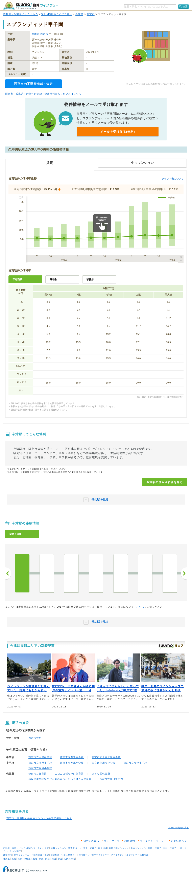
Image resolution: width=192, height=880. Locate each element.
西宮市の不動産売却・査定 (33, 83)
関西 (47, 859)
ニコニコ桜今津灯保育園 (69, 773)
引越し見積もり (69, 855)
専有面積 (17, 279)
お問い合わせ (179, 841)
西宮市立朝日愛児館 (111, 779)
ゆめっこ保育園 (37, 773)
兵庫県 (79, 14)
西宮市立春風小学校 (72, 762)
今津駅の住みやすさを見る (164, 482)
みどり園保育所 (101, 773)
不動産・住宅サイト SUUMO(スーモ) (22, 848)
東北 (14, 859)
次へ (184, 573)
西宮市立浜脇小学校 (40, 768)
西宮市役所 (35, 738)
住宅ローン (84, 855)
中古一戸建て (169, 848)
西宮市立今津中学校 (40, 757)
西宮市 (91, 14)
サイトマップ (112, 841)
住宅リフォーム (21, 855)
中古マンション (138, 848)
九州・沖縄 (69, 859)
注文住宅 (7, 855)
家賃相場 (102, 848)
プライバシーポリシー (153, 841)
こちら (140, 606)
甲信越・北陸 (30, 859)
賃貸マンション (58, 848)
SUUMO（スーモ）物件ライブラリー (30, 5)
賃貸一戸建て (90, 848)
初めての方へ (91, 841)
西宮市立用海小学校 (103, 762)
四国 (54, 859)
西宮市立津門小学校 (40, 762)
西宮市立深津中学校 (72, 757)
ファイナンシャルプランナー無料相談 (130, 855)
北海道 (6, 859)
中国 (60, 859)
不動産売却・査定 (40, 855)
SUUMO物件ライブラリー (56, 14)
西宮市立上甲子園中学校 (106, 757)
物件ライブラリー (100, 855)
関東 (20, 859)
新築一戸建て (154, 848)
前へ (8, 573)
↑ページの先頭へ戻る (178, 827)
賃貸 (47, 848)
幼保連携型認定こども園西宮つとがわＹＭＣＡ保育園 (59, 779)
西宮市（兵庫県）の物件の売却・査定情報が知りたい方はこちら (43, 93)
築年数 (53, 279)
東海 (41, 859)
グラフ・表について (173, 178)
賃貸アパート (74, 848)
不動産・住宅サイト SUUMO (20, 14)
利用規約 (129, 841)
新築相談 (55, 855)
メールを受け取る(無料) (117, 131)
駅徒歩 (90, 279)
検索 (185, 6)
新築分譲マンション (119, 848)
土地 (180, 848)
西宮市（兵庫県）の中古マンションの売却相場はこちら (39, 818)
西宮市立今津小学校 (135, 762)
